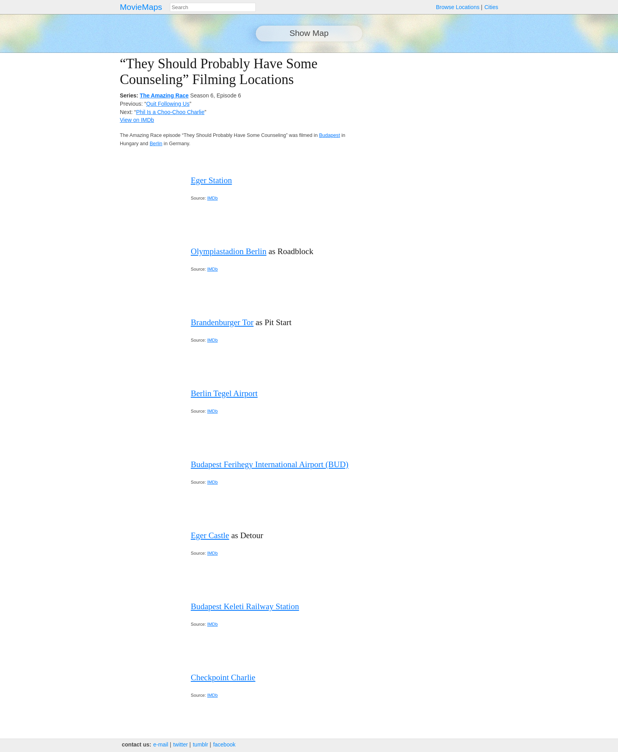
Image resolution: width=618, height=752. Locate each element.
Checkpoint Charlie (223, 677)
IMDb (212, 198)
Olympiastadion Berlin (228, 251)
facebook (224, 744)
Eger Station (211, 180)
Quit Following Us (168, 104)
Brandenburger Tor (222, 322)
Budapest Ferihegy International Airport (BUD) (269, 464)
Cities (491, 7)
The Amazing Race (164, 95)
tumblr (200, 744)
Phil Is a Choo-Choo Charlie (170, 112)
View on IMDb (137, 120)
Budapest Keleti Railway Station (245, 606)
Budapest (329, 135)
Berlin (156, 143)
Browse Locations (458, 7)
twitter (180, 744)
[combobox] (213, 7)
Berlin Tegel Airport (224, 393)
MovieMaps (141, 7)
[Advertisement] (429, 111)
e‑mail (160, 744)
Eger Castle (210, 535)
